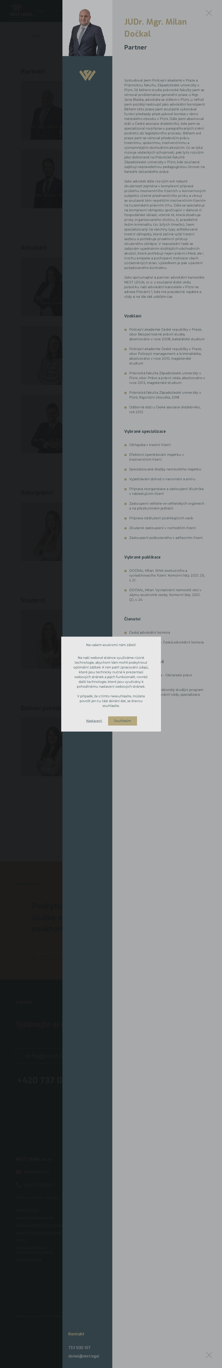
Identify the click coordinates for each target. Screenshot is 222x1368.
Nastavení (94, 721)
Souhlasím (122, 721)
